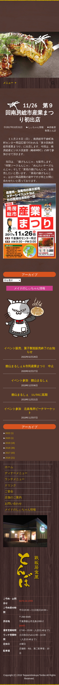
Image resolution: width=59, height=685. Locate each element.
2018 (10, 448)
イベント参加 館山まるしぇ (29, 380)
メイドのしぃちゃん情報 (20, 509)
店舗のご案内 (13, 497)
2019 (10, 443)
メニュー (8, 83)
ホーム (9, 467)
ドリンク (10, 485)
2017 (10, 453)
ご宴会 (9, 491)
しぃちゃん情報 (36, 127)
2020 (9, 438)
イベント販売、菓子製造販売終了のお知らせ (29, 350)
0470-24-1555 (26, 601)
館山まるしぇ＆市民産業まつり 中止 (30, 366)
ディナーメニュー (16, 473)
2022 (9, 433)
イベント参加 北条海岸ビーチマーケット (29, 410)
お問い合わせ (13, 503)
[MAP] (22, 625)
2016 (10, 457)
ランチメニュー (15, 479)
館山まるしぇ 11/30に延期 (29, 395)
